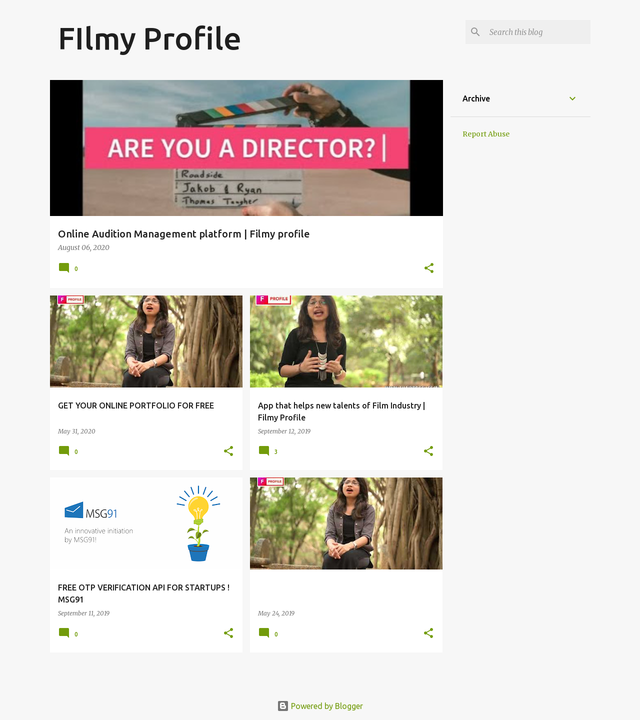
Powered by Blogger (320, 706)
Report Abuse (486, 134)
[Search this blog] (538, 32)
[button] (429, 269)
